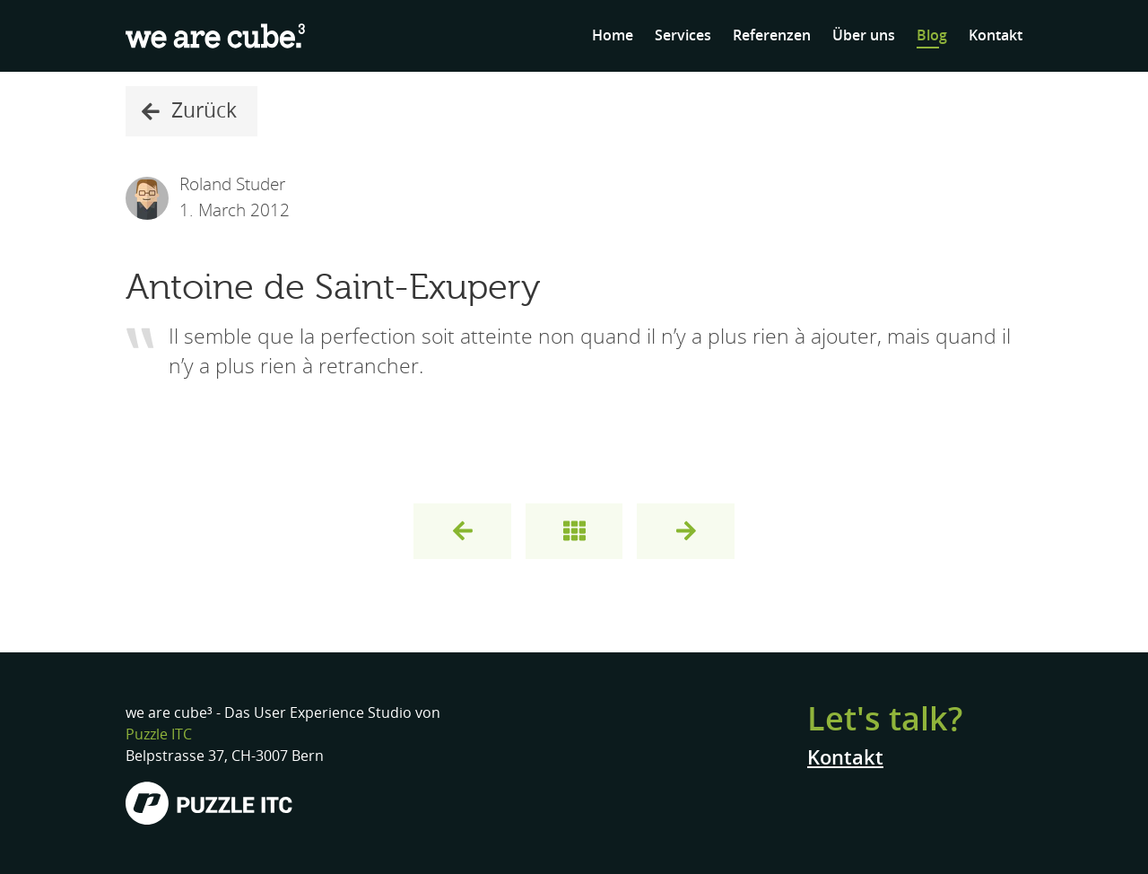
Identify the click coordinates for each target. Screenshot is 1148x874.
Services (683, 35)
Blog (932, 35)
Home (612, 35)
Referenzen (772, 35)
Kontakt (995, 35)
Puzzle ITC (159, 734)
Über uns (863, 35)
